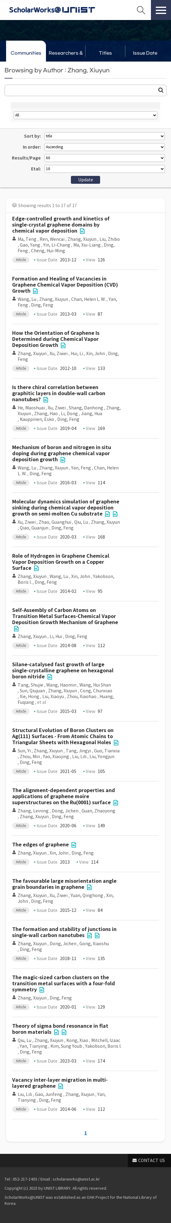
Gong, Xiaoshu (94, 943)
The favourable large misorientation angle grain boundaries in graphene (64, 884)
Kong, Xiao (77, 1040)
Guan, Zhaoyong (98, 811)
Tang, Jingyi (78, 751)
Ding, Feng (42, 305)
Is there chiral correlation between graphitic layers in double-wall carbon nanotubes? (58, 393)
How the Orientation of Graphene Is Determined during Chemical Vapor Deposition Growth (55, 339)
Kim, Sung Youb (66, 1046)
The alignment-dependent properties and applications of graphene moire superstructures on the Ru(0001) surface (63, 796)
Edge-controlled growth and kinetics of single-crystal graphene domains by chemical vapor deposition (61, 225)
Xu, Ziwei (59, 353)
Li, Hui (56, 636)
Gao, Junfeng (48, 1094)
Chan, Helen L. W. (88, 299)
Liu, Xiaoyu (53, 696)
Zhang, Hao (46, 413)
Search (141, 10)
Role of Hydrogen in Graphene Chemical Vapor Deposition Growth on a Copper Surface (60, 562)
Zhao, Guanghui (55, 522)
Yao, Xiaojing (56, 756)
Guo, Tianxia (107, 751)
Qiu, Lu (81, 522)
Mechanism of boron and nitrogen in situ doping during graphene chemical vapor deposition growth (61, 453)
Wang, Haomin (61, 685)
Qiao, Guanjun (34, 528)
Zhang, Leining (33, 811)
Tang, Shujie (30, 685)
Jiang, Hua (91, 413)
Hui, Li (77, 353)
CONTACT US (151, 1160)
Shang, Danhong (86, 408)
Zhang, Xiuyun (82, 239)
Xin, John (95, 353)
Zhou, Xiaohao (81, 696)
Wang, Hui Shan (95, 685)
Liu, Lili (79, 756)
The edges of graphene (40, 845)
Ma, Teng (27, 239)
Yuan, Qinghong (87, 895)
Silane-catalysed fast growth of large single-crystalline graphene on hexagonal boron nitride (62, 670)
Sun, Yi (24, 751)
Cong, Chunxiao (96, 691)
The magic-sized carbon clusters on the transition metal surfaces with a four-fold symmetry (63, 983)
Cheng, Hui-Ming (48, 251)
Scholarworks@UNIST (52, 10)
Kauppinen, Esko (37, 419)
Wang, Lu (27, 299)
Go (161, 90)
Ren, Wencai (52, 239)
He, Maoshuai (31, 408)
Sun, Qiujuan (32, 691)
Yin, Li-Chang (56, 245)
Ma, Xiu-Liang (87, 245)
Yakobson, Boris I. (103, 1046)
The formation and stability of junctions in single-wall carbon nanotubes (64, 932)
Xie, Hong (29, 696)
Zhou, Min (30, 756)
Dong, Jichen (65, 811)
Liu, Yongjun (101, 756)
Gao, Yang (30, 245)
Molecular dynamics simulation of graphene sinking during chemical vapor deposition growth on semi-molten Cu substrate (65, 508)
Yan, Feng (81, 468)
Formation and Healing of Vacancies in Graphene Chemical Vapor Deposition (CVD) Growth (65, 285)
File (82, 231)
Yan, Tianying (33, 1046)
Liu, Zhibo (109, 239)
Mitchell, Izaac (105, 1040)
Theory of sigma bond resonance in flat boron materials (60, 1029)
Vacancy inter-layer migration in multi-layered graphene (60, 1083)
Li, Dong (69, 413)
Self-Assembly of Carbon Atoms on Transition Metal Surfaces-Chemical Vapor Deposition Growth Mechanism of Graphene (65, 616)
